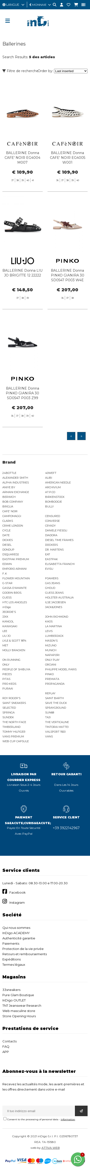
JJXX (5, 616)
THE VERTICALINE (57, 722)
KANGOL (8, 621)
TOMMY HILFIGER (13, 731)
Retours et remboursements (24, 954)
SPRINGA (8, 712)
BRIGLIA (7, 506)
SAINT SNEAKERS (14, 703)
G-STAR (7, 583)
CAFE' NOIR (10, 511)
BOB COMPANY (12, 501)
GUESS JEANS (54, 592)
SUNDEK (8, 717)
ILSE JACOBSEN (55, 602)
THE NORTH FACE (14, 722)
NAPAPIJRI (52, 655)
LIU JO (6, 636)
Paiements (10, 943)
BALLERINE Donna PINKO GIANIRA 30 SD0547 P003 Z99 (22, 416)
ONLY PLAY (52, 659)
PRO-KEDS (9, 683)
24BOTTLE (9, 473)
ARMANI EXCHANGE (15, 492)
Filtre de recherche (20, 71)
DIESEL (7, 544)
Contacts (9, 1041)
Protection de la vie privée (23, 949)
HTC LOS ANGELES (14, 602)
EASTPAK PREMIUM (15, 559)
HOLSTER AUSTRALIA (59, 597)
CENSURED (52, 516)
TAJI (48, 717)
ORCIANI (50, 664)
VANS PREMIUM (13, 736)
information (68, 1119)
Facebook (17, 892)
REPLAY (50, 693)
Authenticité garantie (18, 938)
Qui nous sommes (16, 928)
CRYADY (50, 525)
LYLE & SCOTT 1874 (14, 640)
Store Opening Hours (19, 1016)
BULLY (49, 506)
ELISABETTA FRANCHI (60, 564)
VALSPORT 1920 (55, 731)
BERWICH (9, 497)
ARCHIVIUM (53, 487)
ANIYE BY (8, 487)
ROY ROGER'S (11, 698)
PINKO (49, 674)
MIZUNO (50, 645)
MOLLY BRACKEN (13, 650)
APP (5, 1052)
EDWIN (7, 564)
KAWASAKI (9, 626)
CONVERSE (52, 521)
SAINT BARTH (54, 698)
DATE (6, 535)
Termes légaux (13, 964)
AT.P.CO (50, 492)
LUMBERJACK (54, 636)
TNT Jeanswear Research (21, 1005)
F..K (4, 573)
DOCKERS (51, 544)
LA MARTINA (53, 626)
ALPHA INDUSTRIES (15, 482)
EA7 (47, 554)
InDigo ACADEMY (16, 933)
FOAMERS (51, 578)
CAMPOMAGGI (11, 516)
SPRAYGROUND (55, 707)
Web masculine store (18, 1011)
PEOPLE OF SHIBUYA (16, 669)
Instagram (17, 902)
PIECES (7, 674)
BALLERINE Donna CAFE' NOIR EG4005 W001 (67, 158)
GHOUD (50, 588)
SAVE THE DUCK (56, 703)
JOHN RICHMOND (56, 616)
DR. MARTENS (54, 549)
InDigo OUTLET (14, 1000)
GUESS (7, 597)
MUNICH (50, 650)
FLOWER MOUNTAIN (16, 578)
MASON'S (51, 640)
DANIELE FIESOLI (56, 530)
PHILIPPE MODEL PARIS (61, 669)
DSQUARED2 (10, 554)
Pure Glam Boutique (18, 995)
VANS (49, 736)
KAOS (49, 621)
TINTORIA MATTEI (57, 727)
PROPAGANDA (55, 683)
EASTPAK (51, 559)
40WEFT (50, 473)
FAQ (5, 1046)
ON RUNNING (11, 659)
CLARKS (7, 521)
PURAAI (7, 688)
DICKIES (7, 540)
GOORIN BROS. (12, 592)
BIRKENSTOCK (55, 497)
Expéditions (11, 959)
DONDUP (8, 549)
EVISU (49, 568)
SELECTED (9, 707)
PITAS (6, 679)
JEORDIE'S (9, 612)
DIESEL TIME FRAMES (59, 540)
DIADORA (51, 535)
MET (5, 645)
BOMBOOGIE (53, 501)
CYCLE (6, 530)
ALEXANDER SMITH (15, 477)
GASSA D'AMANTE (14, 588)
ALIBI (48, 477)
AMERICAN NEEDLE (58, 482)
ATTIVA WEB (51, 1147)
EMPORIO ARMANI (14, 568)
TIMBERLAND (11, 727)
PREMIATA (52, 679)
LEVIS (49, 631)
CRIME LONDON (12, 525)
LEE (4, 631)
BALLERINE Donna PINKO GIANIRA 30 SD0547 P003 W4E (67, 299)
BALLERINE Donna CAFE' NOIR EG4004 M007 (22, 158)
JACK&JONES (53, 607)
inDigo (6, 607)
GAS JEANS (52, 583)
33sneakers (11, 990)
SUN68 (49, 712)
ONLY (5, 664)
